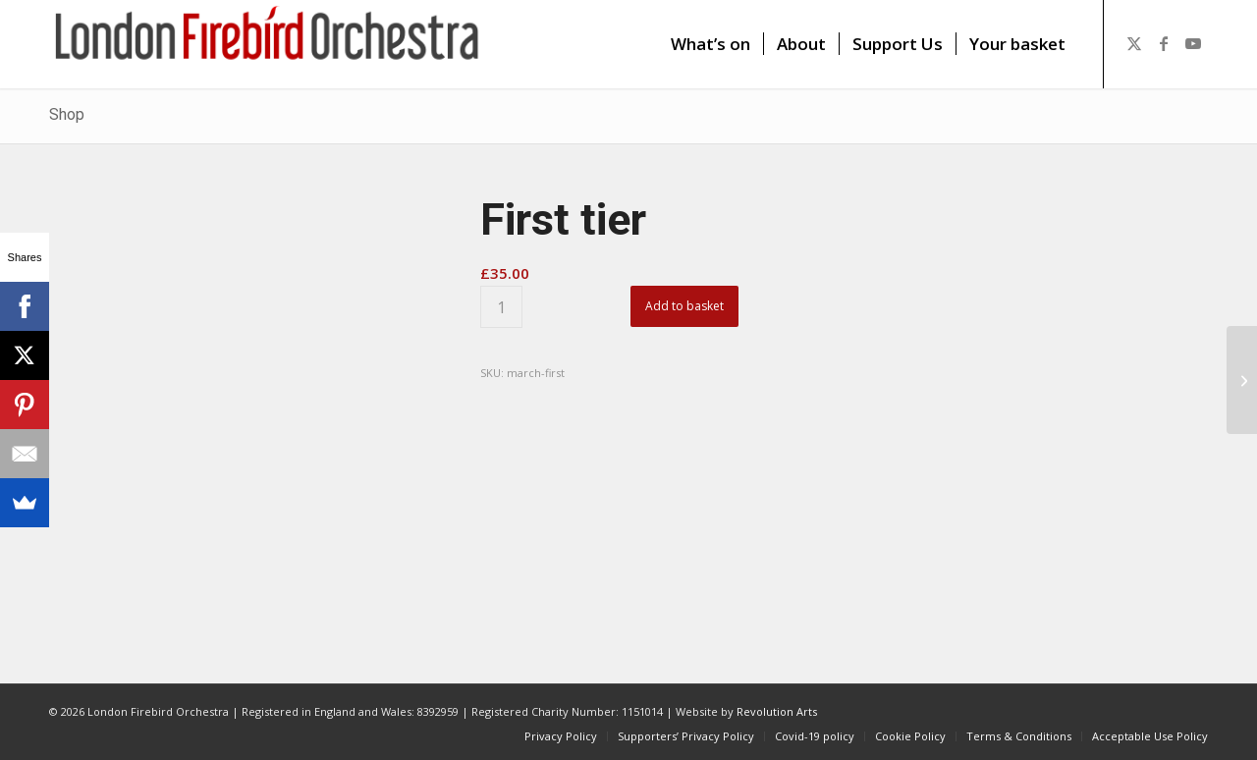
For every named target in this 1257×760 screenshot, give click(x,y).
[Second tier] (1242, 380)
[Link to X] (1134, 43)
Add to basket (684, 306)
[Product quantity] (501, 307)
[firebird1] (267, 44)
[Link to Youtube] (1193, 43)
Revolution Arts (777, 711)
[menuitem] (710, 44)
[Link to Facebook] (1163, 43)
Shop (66, 114)
